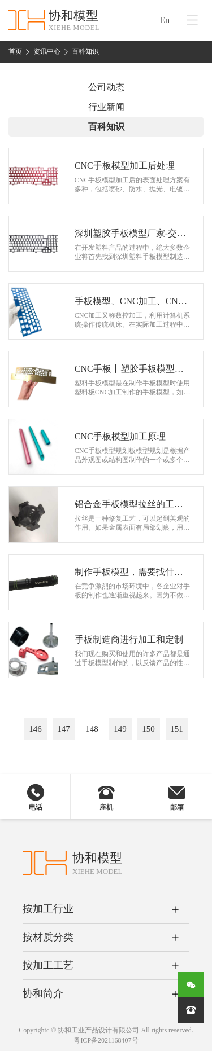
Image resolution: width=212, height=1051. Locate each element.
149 (120, 728)
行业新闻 (106, 107)
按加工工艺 (48, 965)
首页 (15, 51)
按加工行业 (48, 908)
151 (176, 728)
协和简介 (43, 993)
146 (35, 728)
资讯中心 (46, 51)
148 (91, 728)
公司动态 (106, 87)
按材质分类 (48, 937)
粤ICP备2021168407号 (105, 1040)
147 (63, 728)
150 (148, 728)
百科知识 (85, 51)
